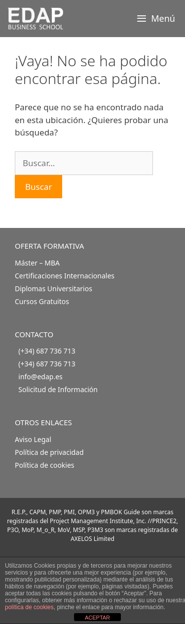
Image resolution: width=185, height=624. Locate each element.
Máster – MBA (37, 262)
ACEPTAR (97, 618)
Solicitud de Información (58, 389)
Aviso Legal (33, 439)
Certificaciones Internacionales (64, 275)
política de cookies (29, 607)
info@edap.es (40, 376)
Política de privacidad (49, 452)
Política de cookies (44, 465)
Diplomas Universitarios (53, 288)
